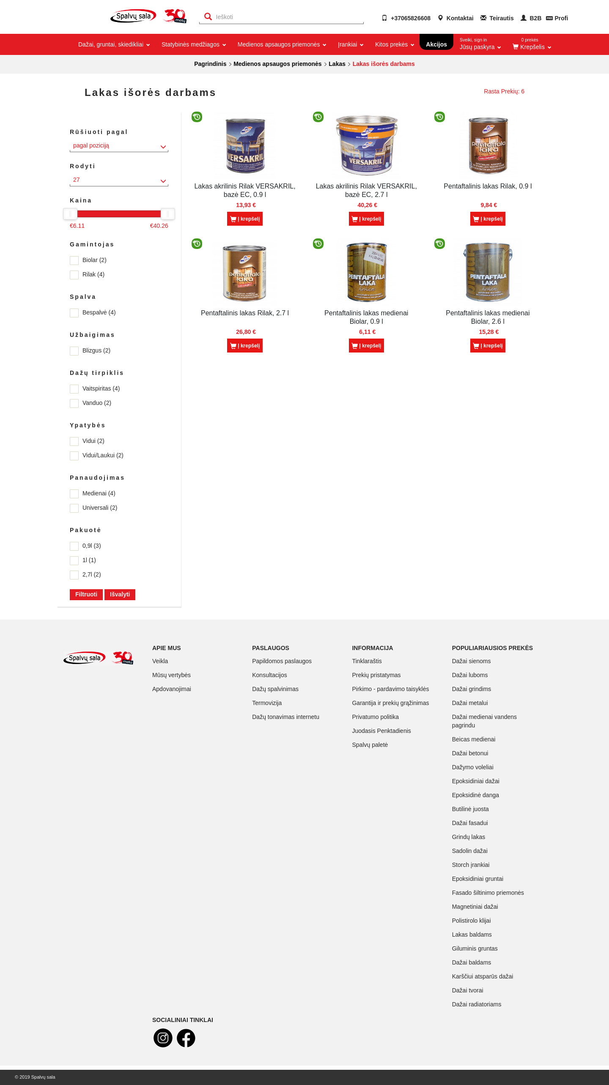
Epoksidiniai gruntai (477, 878)
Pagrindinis (210, 63)
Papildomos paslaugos (282, 661)
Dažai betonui (470, 753)
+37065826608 (406, 18)
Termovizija (267, 703)
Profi (561, 18)
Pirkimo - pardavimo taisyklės (390, 689)
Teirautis (497, 18)
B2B (531, 18)
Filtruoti (86, 594)
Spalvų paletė (370, 744)
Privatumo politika (375, 716)
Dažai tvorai (467, 990)
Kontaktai (455, 18)
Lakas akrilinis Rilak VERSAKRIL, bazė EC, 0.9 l (244, 190)
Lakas (337, 63)
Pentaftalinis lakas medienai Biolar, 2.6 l (487, 317)
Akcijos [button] (436, 44)
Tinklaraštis (366, 661)
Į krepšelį (245, 219)
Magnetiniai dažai (475, 906)
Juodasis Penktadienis (381, 730)
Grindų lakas (469, 837)
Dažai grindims (471, 689)
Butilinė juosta (470, 809)
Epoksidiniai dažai (475, 781)
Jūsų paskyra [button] (480, 42)
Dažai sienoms (471, 661)
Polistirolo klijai (471, 920)
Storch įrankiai (471, 864)
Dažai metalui (470, 703)
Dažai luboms (470, 675)
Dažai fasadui (470, 823)
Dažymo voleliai (473, 767)
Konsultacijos (269, 675)
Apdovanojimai (171, 689)
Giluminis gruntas (475, 948)
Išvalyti (120, 594)
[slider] (70, 214)
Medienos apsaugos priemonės (277, 63)
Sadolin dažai (470, 850)
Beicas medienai (474, 739)
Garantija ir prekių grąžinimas (390, 703)
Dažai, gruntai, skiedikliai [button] (113, 44)
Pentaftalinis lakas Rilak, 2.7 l (245, 313)
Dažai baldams (471, 962)
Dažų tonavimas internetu (285, 716)
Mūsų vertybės (171, 675)
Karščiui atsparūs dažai (482, 976)
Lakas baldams (472, 934)
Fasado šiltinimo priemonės (488, 892)
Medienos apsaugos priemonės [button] (281, 44)
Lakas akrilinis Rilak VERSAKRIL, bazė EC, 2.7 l (366, 190)
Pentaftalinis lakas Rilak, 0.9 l (488, 186)
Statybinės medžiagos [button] (193, 44)
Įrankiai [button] (350, 44)
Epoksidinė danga (475, 795)
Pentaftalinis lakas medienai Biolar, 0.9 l (366, 317)
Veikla (160, 661)
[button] (531, 44)
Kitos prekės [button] (394, 44)
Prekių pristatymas (376, 675)
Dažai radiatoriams (477, 1004)
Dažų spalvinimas (275, 689)
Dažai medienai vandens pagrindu (484, 721)
